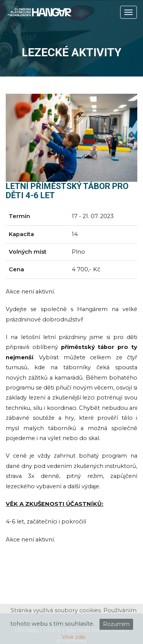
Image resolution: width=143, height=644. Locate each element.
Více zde (73, 637)
